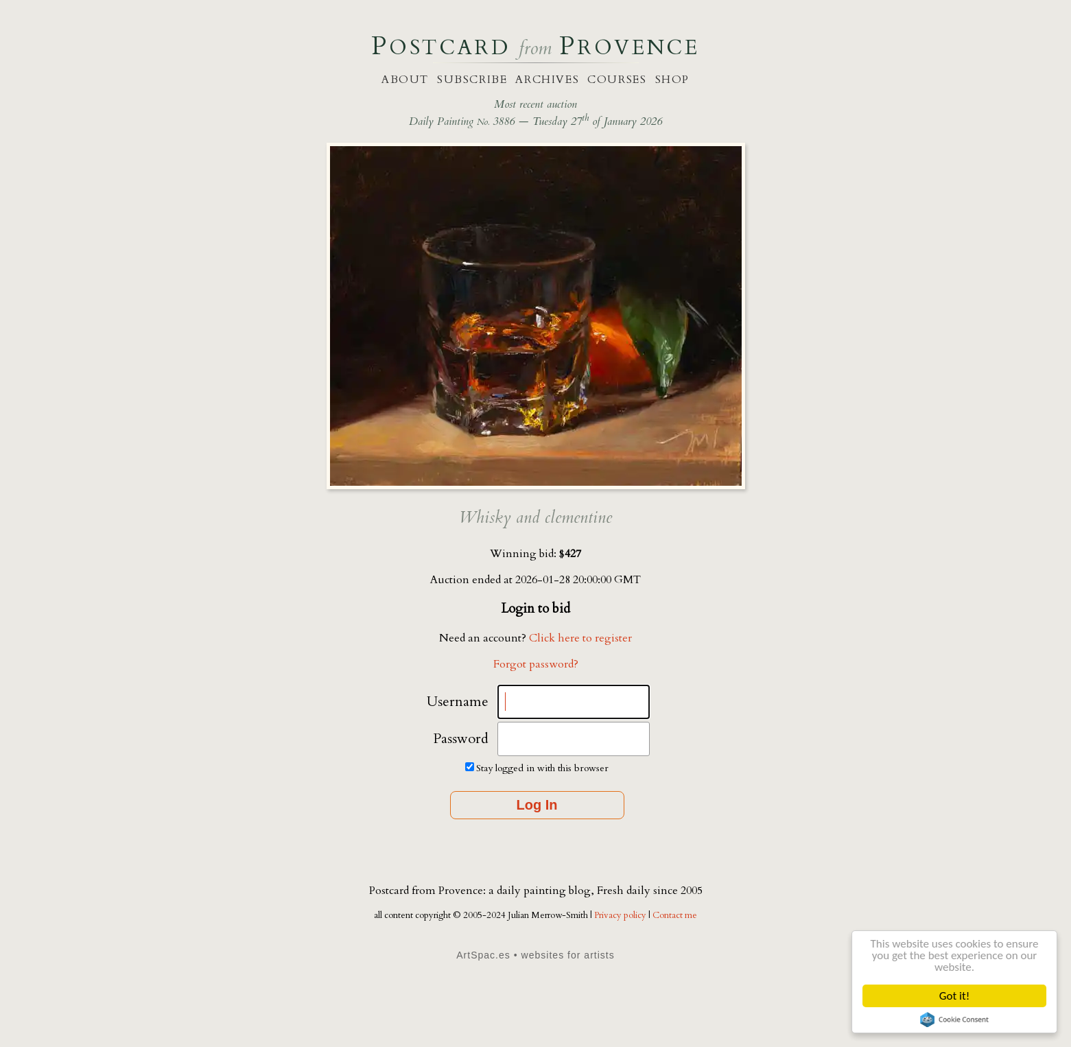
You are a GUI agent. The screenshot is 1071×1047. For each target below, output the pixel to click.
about (405, 79)
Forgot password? (535, 664)
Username (458, 701)
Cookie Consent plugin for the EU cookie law (954, 1019)
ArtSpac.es (483, 955)
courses (616, 79)
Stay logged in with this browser (542, 768)
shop (672, 79)
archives (547, 79)
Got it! (954, 996)
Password (461, 738)
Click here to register (580, 638)
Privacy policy (621, 915)
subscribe (472, 79)
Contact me (674, 915)
